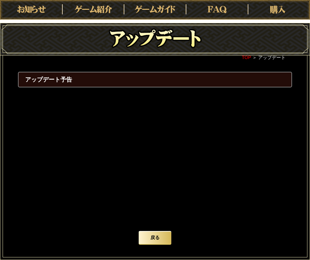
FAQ (217, 10)
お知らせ (31, 10)
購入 (279, 10)
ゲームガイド (155, 10)
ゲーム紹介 (93, 10)
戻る (155, 237)
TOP (246, 57)
